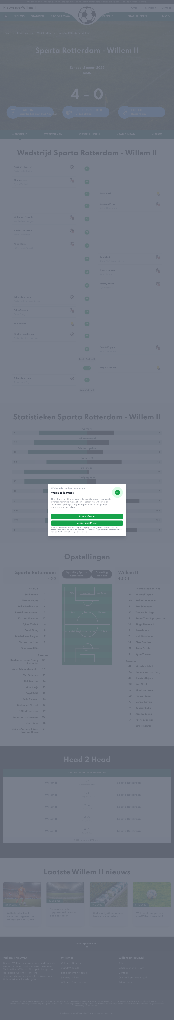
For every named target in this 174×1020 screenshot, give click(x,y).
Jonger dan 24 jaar (87, 523)
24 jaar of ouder (87, 516)
